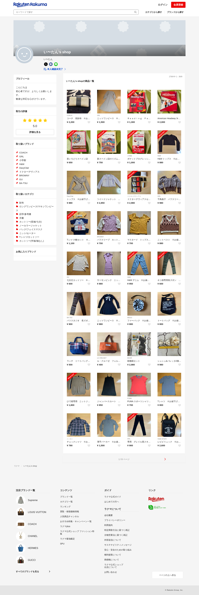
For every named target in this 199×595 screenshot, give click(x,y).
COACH (69, 115)
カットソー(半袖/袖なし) (31, 241)
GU (68, 277)
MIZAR (129, 358)
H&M (159, 156)
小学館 (129, 156)
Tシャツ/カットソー (29, 237)
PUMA (129, 398)
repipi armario (162, 439)
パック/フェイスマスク (30, 229)
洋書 (21, 218)
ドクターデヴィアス (134, 196)
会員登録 (178, 4)
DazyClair (70, 196)
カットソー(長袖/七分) (30, 221)
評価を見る (35, 132)
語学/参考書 (25, 214)
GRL (98, 115)
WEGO (129, 317)
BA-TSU (69, 317)
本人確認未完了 (53, 69)
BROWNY (100, 237)
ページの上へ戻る (167, 575)
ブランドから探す (175, 12)
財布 (21, 202)
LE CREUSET (102, 358)
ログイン (163, 4)
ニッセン (70, 439)
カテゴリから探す (153, 12)
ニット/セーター (27, 233)
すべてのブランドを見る (27, 571)
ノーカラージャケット (30, 225)
